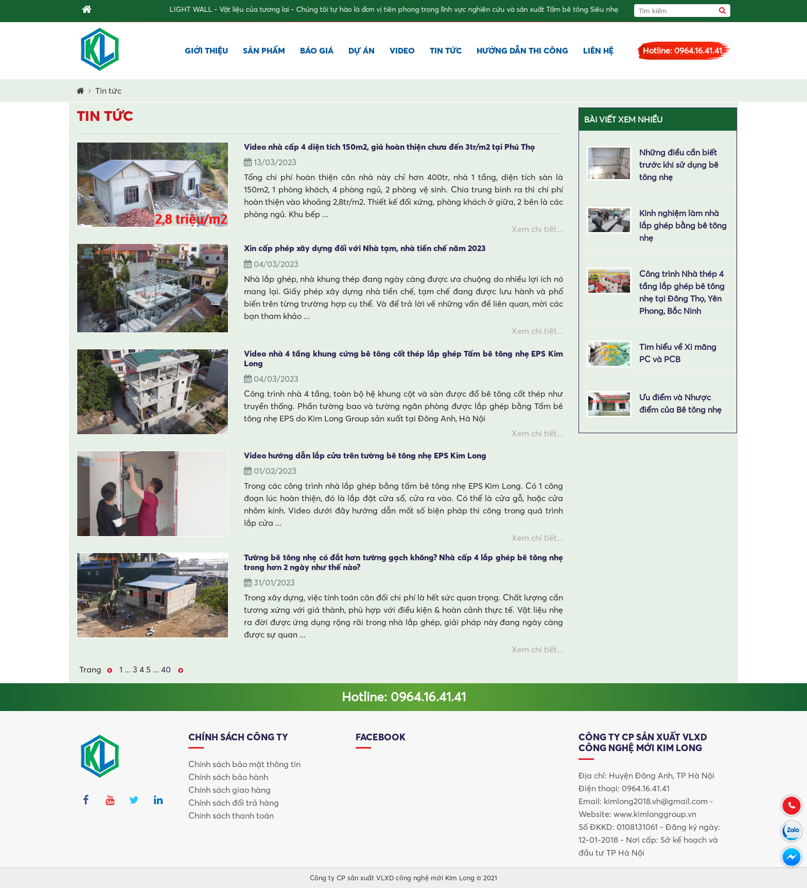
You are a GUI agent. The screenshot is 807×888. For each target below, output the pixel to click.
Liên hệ (598, 50)
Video (402, 50)
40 (166, 669)
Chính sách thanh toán (231, 815)
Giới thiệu (206, 50)
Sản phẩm (264, 50)
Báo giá (317, 50)
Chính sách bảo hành (228, 777)
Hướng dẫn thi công (522, 50)
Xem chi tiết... (537, 229)
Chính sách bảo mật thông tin (244, 764)
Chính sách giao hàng (229, 790)
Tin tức (446, 50)
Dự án (361, 50)
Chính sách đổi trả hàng (233, 802)
